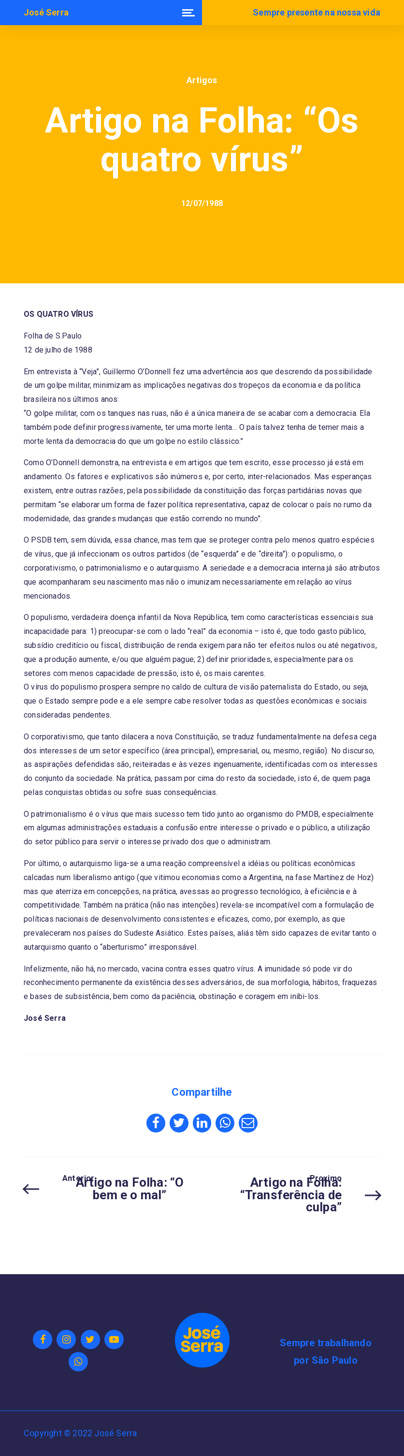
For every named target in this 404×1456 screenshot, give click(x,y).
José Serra (46, 12)
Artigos (202, 80)
